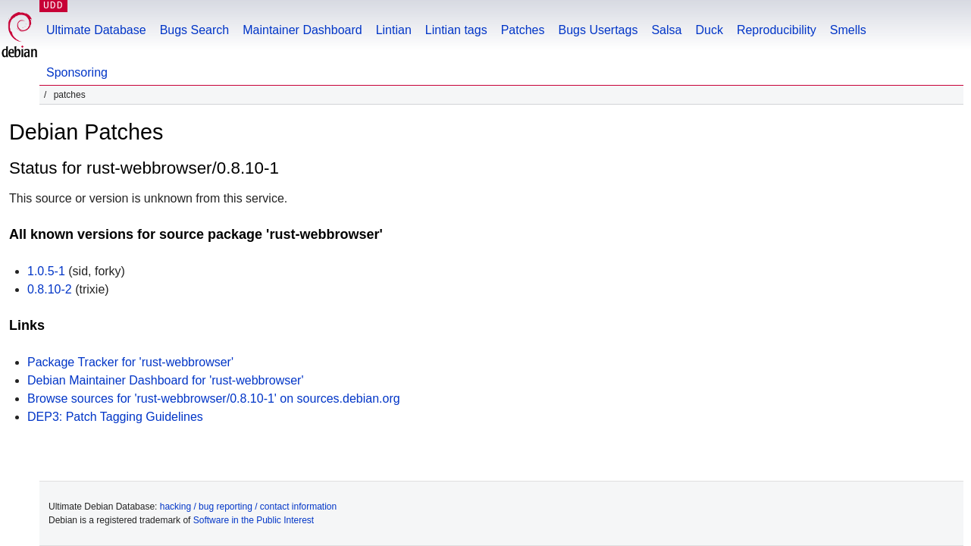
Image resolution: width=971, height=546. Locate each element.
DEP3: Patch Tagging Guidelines (115, 416)
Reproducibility (776, 30)
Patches (523, 30)
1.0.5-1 (46, 271)
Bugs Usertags (597, 30)
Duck (708, 30)
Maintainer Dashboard (302, 30)
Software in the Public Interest (253, 520)
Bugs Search (195, 30)
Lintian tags (456, 30)
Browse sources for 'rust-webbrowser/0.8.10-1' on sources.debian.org (213, 398)
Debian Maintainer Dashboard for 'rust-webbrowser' (165, 380)
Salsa (666, 30)
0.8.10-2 (49, 289)
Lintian (394, 30)
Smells (848, 30)
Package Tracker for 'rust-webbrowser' (130, 362)
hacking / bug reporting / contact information (248, 506)
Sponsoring (77, 72)
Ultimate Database (96, 30)
